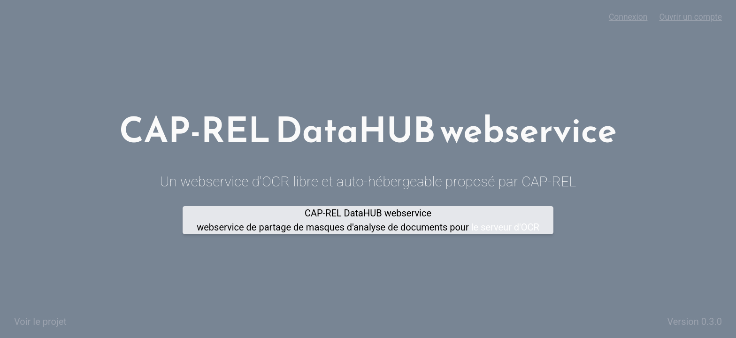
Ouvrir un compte (690, 17)
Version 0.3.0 (694, 321)
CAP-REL (548, 181)
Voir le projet (40, 321)
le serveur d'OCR (505, 227)
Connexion (628, 17)
